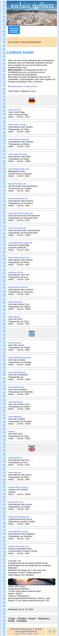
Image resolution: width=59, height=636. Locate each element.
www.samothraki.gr (16, 372)
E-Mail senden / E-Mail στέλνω (23, 86)
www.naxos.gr (14, 472)
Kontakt (38, 629)
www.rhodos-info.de (17, 124)
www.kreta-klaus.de (17, 184)
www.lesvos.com (15, 502)
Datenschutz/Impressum (21, 629)
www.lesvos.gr (14, 343)
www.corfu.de (14, 110)
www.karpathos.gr (16, 387)
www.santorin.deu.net (18, 198)
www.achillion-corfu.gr (18, 487)
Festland (22, 618)
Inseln (12, 618)
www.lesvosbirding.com (18, 517)
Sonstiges (22, 620)
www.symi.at (14, 316)
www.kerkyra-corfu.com (18, 169)
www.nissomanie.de (17, 228)
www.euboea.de (15, 302)
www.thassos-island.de (18, 139)
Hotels (33, 618)
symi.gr (11, 431)
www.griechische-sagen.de (20, 243)
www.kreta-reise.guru (17, 154)
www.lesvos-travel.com (18, 546)
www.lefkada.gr (15, 416)
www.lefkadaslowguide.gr (19, 357)
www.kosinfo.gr (15, 457)
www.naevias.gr (15, 402)
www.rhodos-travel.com (18, 257)
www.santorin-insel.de (18, 287)
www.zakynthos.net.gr (18, 531)
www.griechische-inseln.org (20, 213)
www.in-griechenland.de (26, 631)
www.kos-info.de (15, 272)
